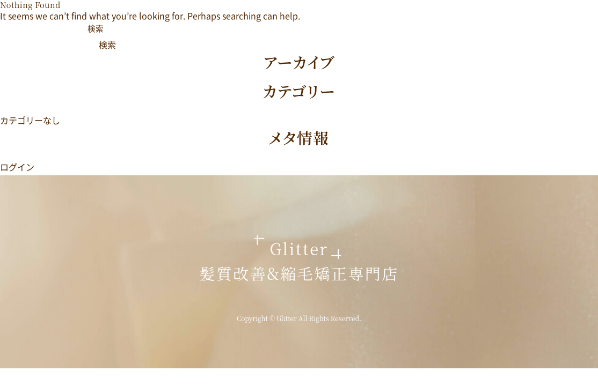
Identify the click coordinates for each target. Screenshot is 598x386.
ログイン (17, 166)
